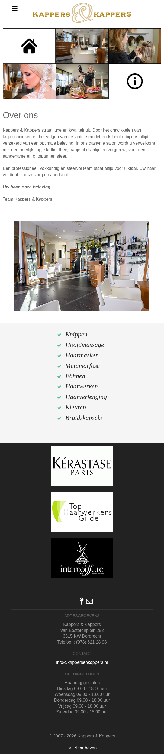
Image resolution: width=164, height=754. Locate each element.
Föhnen (75, 375)
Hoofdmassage (84, 344)
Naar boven (82, 748)
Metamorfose (82, 365)
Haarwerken (81, 386)
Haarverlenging (86, 396)
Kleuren (75, 407)
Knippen (76, 334)
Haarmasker (81, 355)
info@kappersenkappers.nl (82, 662)
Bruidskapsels (83, 417)
